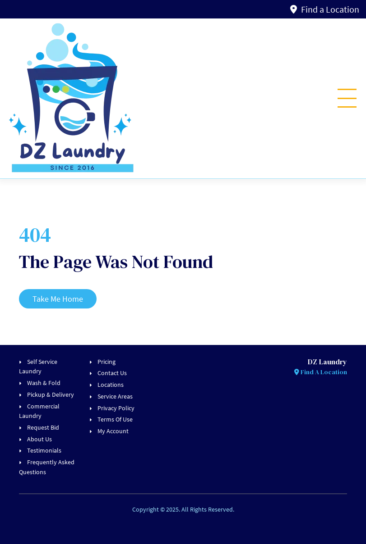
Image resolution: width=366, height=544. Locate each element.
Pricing (106, 362)
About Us (39, 439)
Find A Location (320, 371)
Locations (110, 385)
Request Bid (43, 427)
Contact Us (112, 373)
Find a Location (324, 9)
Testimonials (44, 450)
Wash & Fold (43, 383)
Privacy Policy (115, 408)
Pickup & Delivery (50, 394)
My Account (113, 431)
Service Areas (115, 396)
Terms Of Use (115, 419)
